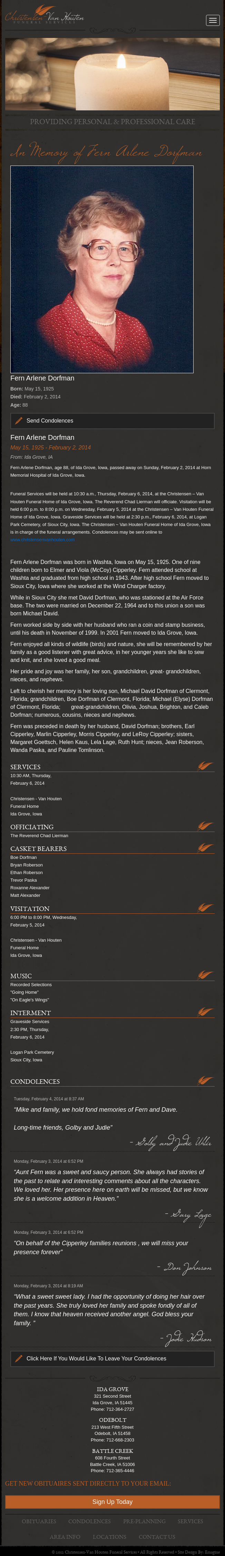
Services (190, 1522)
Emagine (212, 1552)
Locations (109, 1537)
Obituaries (39, 1522)
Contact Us (157, 1537)
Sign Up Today (112, 1501)
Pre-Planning (144, 1522)
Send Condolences (50, 421)
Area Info (65, 1537)
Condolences (89, 1522)
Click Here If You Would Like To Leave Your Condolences (96, 1358)
